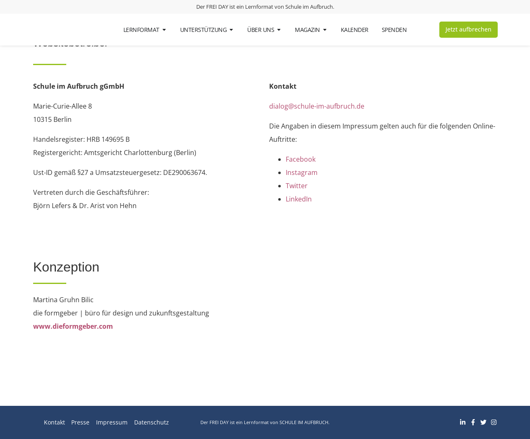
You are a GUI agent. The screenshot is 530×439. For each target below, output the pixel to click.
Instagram (302, 172)
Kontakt (54, 422)
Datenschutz (151, 422)
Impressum (112, 422)
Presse (80, 422)
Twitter (297, 185)
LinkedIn (299, 199)
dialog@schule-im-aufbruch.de (316, 106)
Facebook (301, 159)
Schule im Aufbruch (309, 6)
